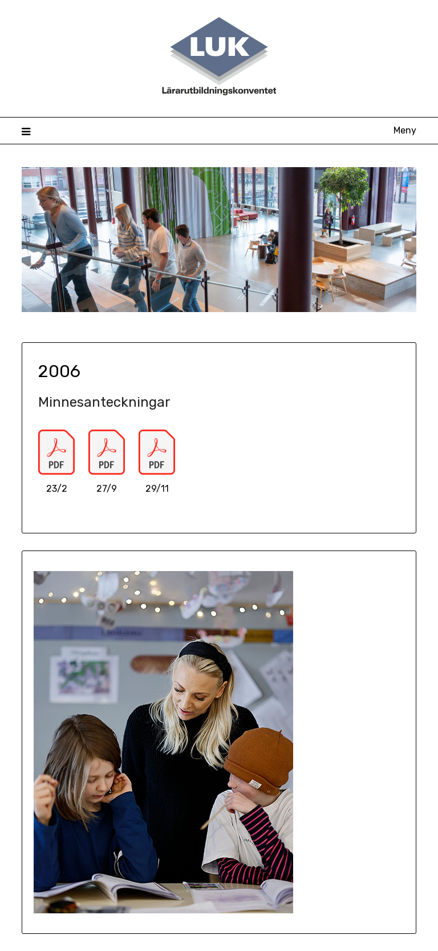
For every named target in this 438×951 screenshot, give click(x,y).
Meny (405, 130)
